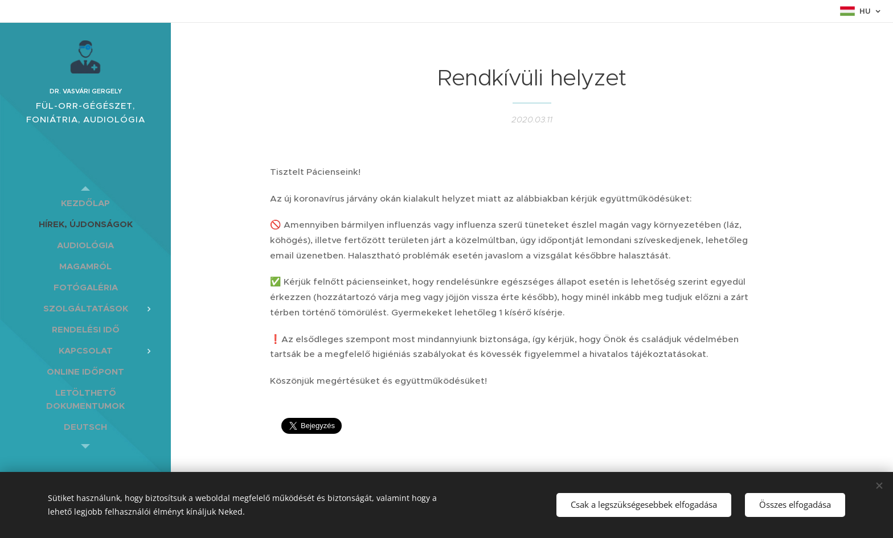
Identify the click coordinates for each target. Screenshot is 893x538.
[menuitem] (85, 203)
